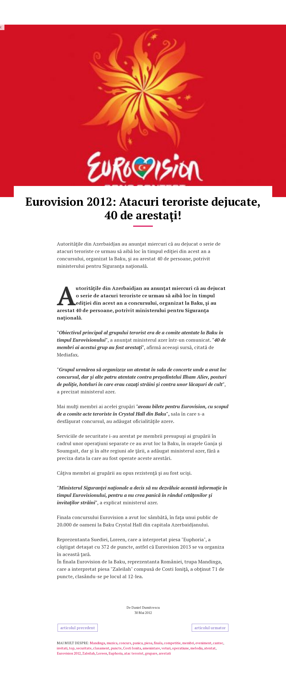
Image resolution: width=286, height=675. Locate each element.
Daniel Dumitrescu (145, 607)
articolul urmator (210, 627)
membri (188, 643)
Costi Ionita (132, 648)
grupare (151, 653)
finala (158, 643)
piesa (148, 643)
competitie (172, 643)
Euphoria (116, 653)
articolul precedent (77, 627)
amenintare (151, 648)
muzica (112, 643)
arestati (165, 653)
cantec (218, 643)
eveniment (203, 643)
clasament (101, 648)
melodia (196, 648)
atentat (210, 648)
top (72, 648)
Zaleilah (88, 653)
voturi (166, 648)
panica (138, 643)
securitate (84, 648)
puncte (116, 648)
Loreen (101, 653)
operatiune (180, 648)
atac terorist (133, 653)
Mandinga (97, 643)
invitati (62, 648)
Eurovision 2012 (69, 653)
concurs (125, 643)
